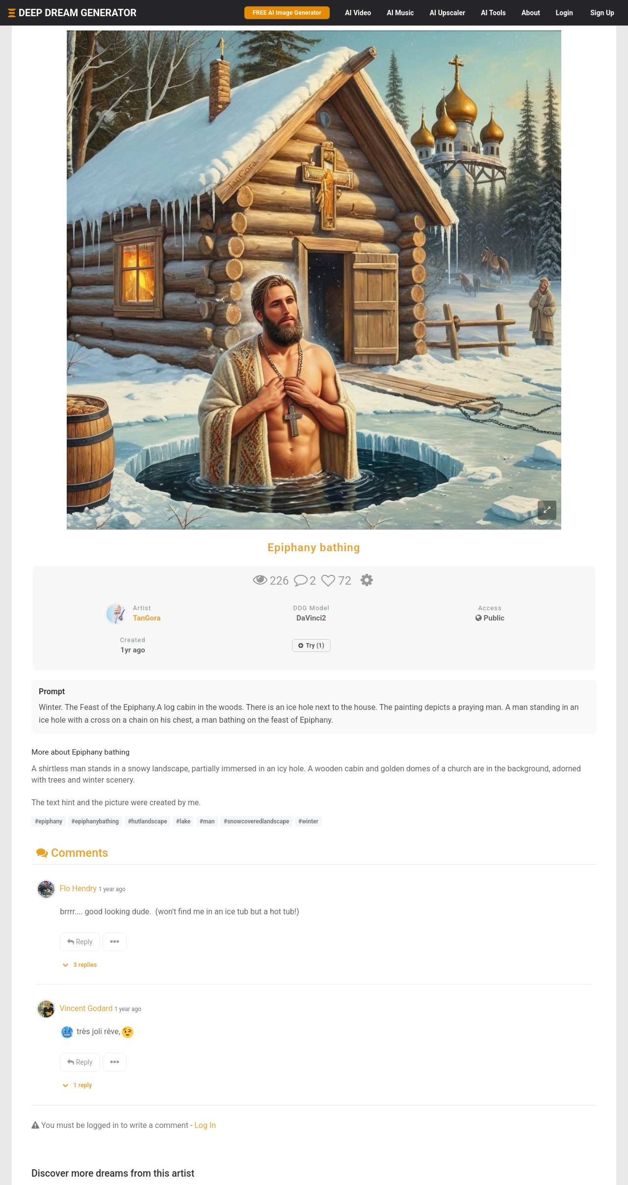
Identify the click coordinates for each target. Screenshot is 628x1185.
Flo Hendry (78, 888)
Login (564, 13)
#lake (183, 821)
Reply (79, 942)
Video (358, 13)
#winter (308, 821)
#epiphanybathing (95, 821)
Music (400, 13)
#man (207, 821)
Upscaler (447, 13)
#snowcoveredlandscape (256, 821)
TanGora (147, 618)
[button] (83, 962)
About (531, 13)
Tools (493, 13)
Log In (205, 1125)
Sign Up (602, 13)
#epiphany (48, 821)
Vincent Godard (85, 1008)
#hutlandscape (147, 821)
